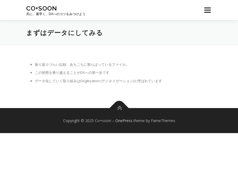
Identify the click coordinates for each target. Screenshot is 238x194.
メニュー (207, 10)
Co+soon (41, 8)
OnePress (123, 120)
